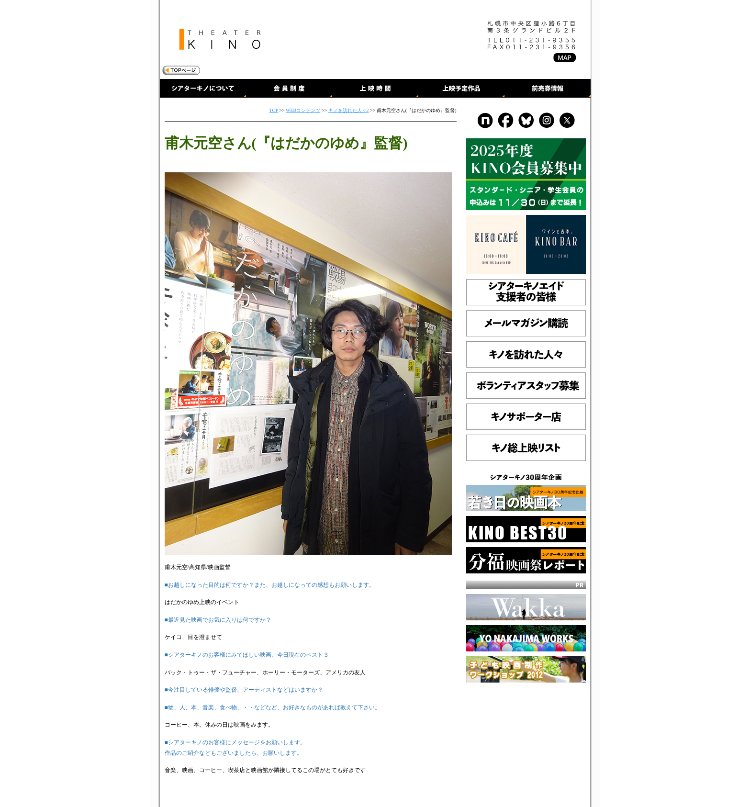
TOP (273, 110)
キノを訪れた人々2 (348, 110)
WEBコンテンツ (303, 110)
